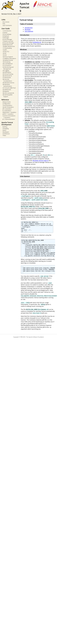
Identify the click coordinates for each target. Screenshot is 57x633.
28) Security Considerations (7, 80)
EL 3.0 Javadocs (7, 110)
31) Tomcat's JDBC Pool (9, 88)
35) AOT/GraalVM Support (7, 95)
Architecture (6, 134)
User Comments (7, 25)
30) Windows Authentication (7, 85)
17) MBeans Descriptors (9, 58)
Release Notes (7, 102)
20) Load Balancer (8, 64)
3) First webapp (7, 34)
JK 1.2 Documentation (9, 119)
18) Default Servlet (8, 60)
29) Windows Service (8, 83)
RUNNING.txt (37, 42)
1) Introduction (7, 31)
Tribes (4, 135)
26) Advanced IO (7, 76)
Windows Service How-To (40, 160)
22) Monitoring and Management (8, 68)
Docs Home (6, 22)
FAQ (4, 24)
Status (4, 130)
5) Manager (6, 38)
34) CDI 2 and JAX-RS (8, 93)
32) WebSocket (7, 89)
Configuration (6, 103)
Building (5, 127)
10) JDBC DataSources (9, 46)
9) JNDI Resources (8, 44)
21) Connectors (7, 65)
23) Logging (6, 70)
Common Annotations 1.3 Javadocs (9, 116)
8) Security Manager (8, 43)
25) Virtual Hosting (8, 74)
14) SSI (4, 53)
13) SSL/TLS (6, 51)
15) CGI (5, 55)
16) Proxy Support (8, 57)
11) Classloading (7, 48)
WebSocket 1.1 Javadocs (9, 112)
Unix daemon (29, 31)
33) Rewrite (6, 91)
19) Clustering (6, 62)
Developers (6, 132)
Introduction (29, 28)
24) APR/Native (7, 72)
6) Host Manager (7, 39)
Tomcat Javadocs (7, 105)
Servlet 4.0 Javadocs (8, 107)
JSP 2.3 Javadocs (7, 109)
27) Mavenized (7, 77)
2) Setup (5, 32)
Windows (28, 29)
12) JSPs (5, 50)
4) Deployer (6, 36)
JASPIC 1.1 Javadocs (8, 114)
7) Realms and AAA (8, 41)
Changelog (6, 128)
